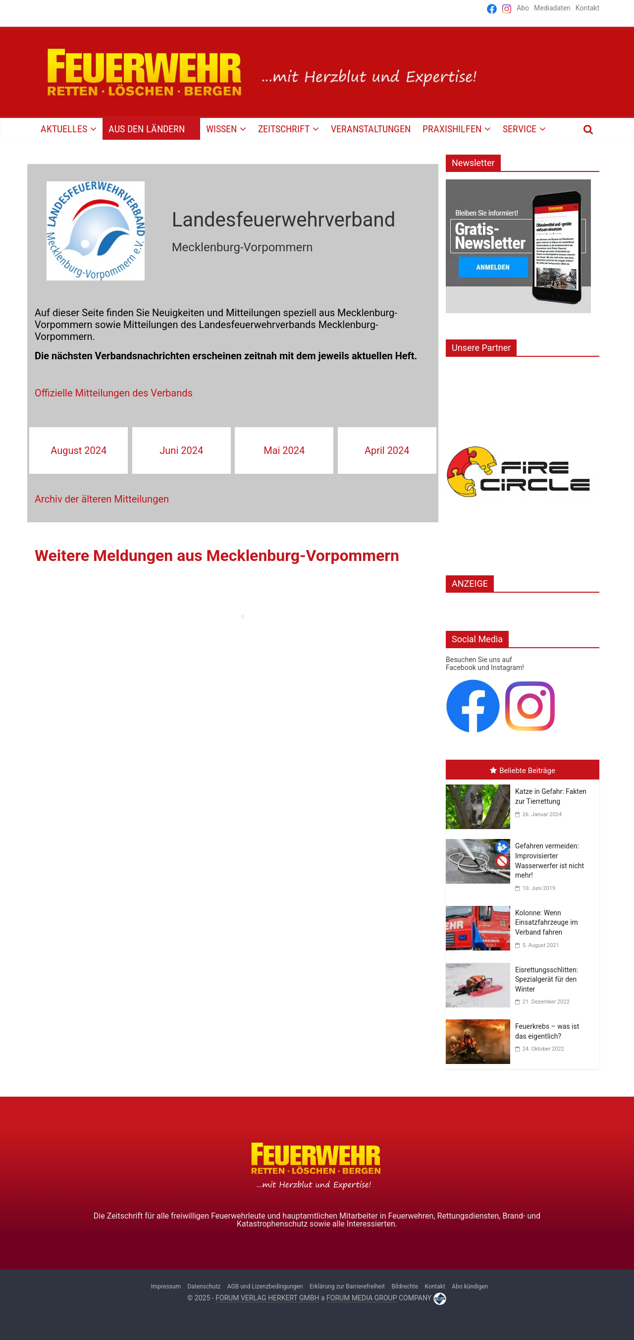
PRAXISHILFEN (452, 129)
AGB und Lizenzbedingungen (265, 1286)
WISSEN (221, 129)
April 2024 (387, 450)
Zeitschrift (284, 129)
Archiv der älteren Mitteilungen (102, 499)
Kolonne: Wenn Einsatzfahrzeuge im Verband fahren (546, 922)
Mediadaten (552, 8)
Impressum (166, 1286)
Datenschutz (203, 1286)
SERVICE (519, 129)
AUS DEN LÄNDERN (146, 129)
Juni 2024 (181, 450)
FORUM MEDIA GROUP (361, 1298)
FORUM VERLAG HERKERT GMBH (267, 1298)
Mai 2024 (284, 450)
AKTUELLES (64, 129)
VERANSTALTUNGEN (371, 129)
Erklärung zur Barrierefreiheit (347, 1286)
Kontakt (587, 8)
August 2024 (78, 450)
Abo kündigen (470, 1286)
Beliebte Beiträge (522, 770)
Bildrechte (404, 1286)
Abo (523, 8)
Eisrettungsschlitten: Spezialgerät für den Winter (546, 979)
